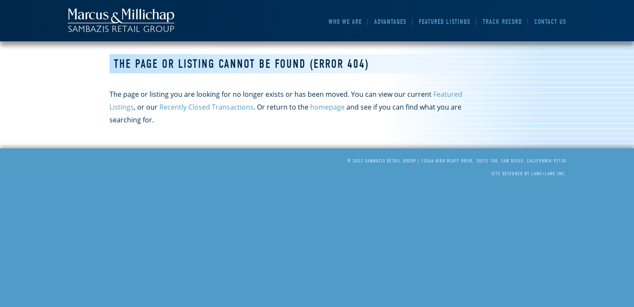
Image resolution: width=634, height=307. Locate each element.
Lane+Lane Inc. (548, 174)
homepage (327, 107)
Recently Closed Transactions (206, 107)
